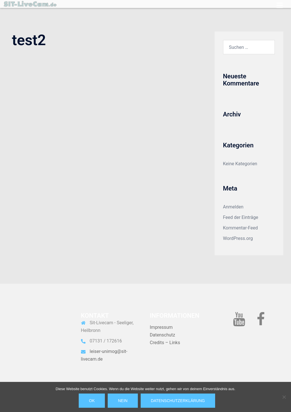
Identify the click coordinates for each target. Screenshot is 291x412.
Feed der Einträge (240, 217)
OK (92, 400)
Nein (122, 400)
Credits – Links (165, 342)
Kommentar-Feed (240, 228)
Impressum (161, 327)
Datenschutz (162, 335)
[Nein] (284, 397)
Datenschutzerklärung (178, 400)
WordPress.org (238, 238)
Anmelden (233, 207)
